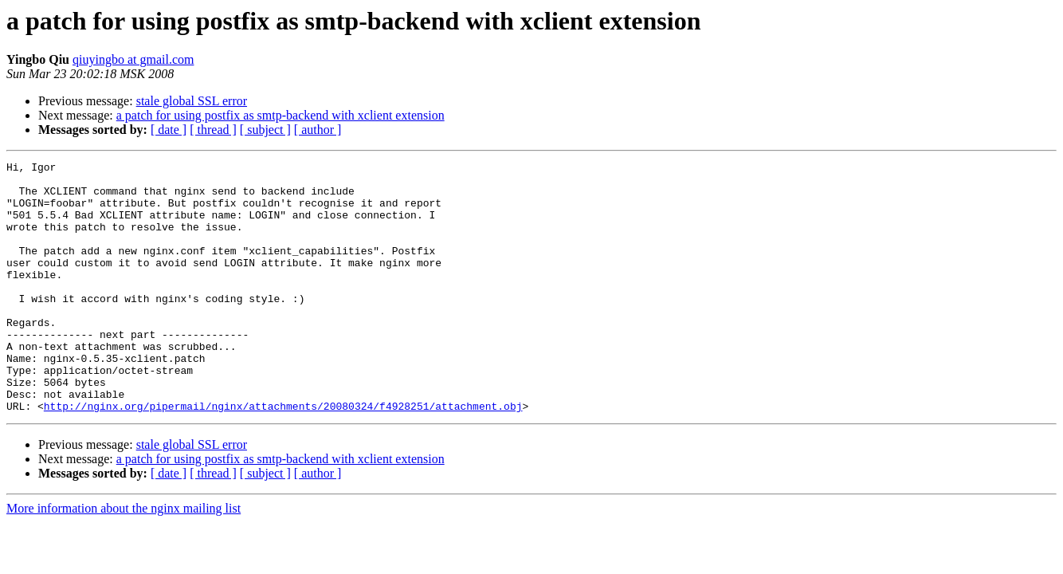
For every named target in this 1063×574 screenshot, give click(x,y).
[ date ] (168, 129)
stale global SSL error (191, 101)
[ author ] (318, 129)
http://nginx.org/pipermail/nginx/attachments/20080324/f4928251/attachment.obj (283, 456)
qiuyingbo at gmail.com (133, 59)
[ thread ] (213, 129)
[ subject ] (265, 129)
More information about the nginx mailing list (123, 558)
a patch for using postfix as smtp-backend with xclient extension (280, 115)
